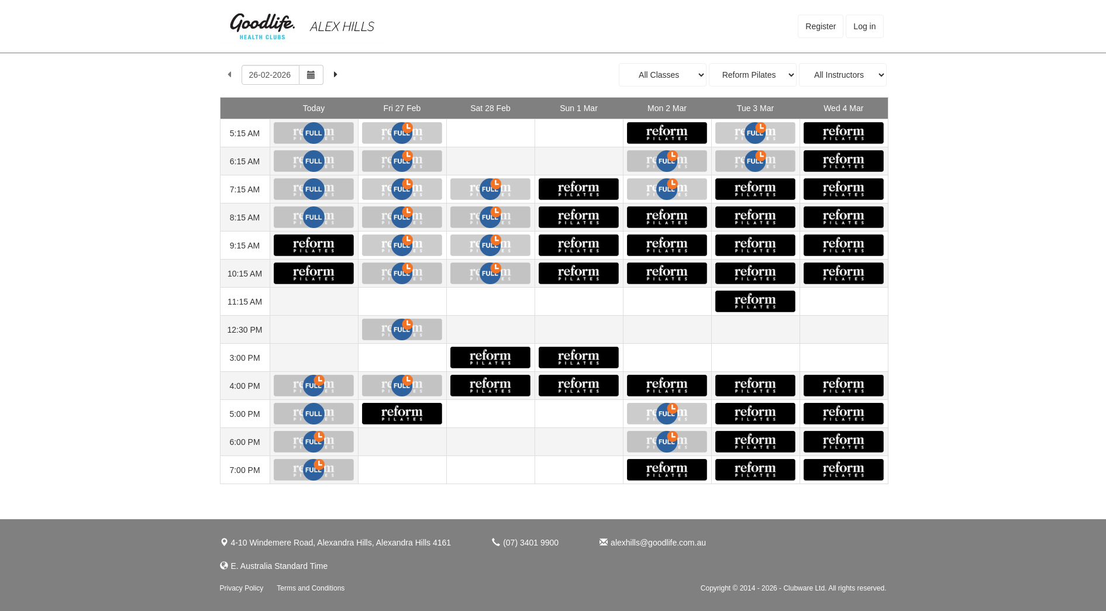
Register (820, 26)
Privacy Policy (242, 588)
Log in (864, 26)
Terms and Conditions (310, 588)
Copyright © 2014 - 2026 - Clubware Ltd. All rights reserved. (794, 588)
